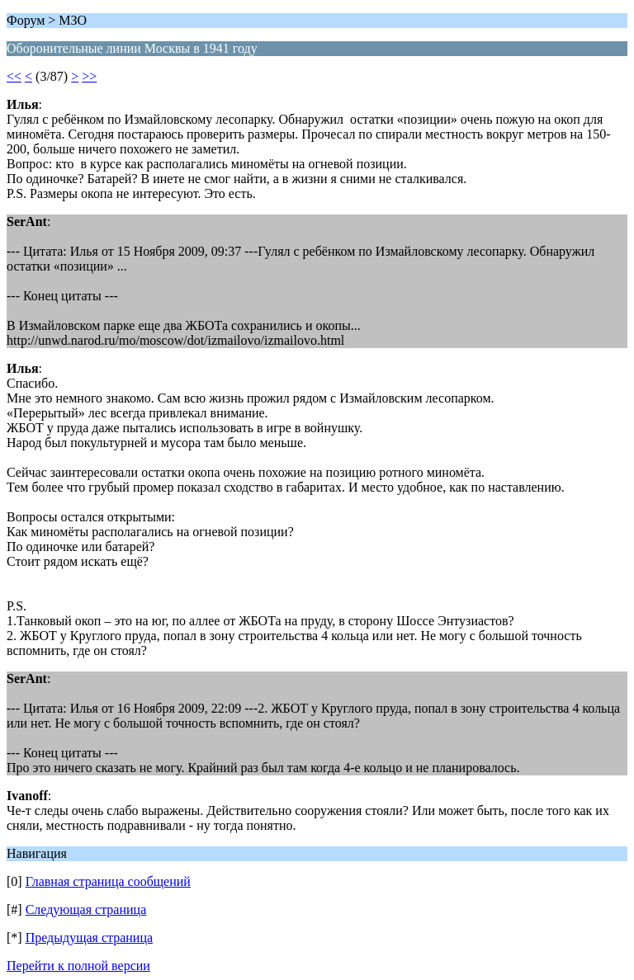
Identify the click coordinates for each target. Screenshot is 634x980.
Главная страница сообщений (108, 881)
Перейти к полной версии (78, 966)
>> (89, 76)
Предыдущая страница (89, 938)
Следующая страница (86, 909)
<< (14, 76)
